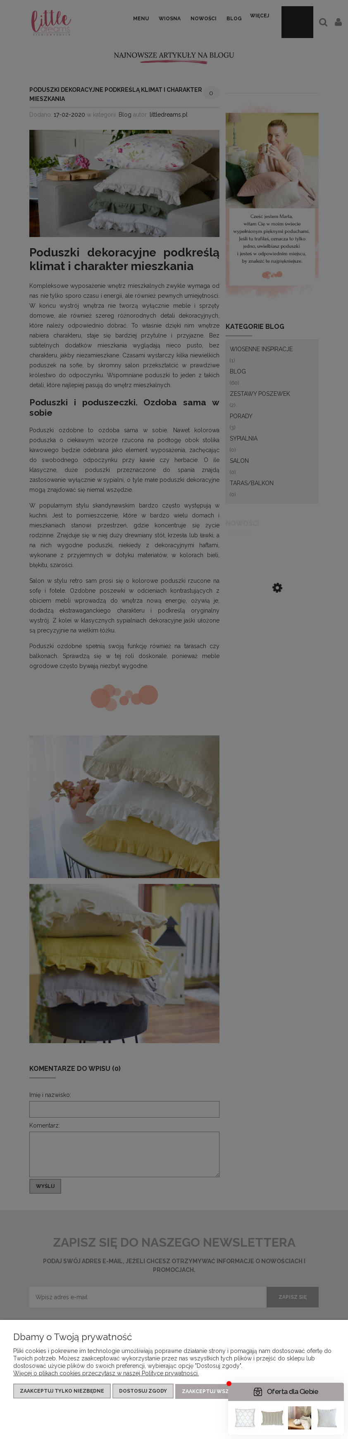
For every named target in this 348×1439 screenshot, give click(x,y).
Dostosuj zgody (143, 1392)
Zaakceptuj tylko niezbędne (62, 1392)
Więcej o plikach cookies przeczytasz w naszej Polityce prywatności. (106, 1374)
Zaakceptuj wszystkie (215, 1392)
